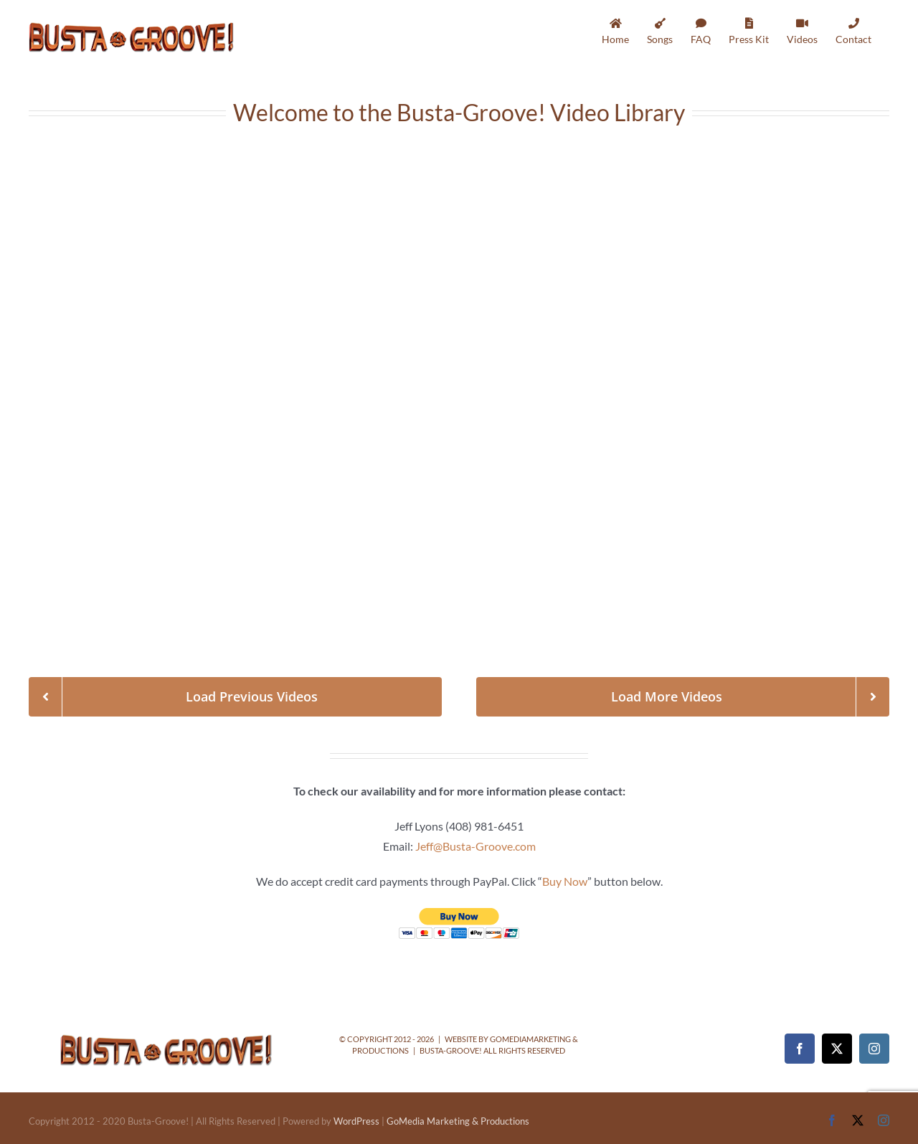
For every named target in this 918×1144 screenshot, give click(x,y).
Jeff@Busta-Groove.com (475, 846)
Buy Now (564, 881)
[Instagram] (874, 1049)
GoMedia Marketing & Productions (458, 1121)
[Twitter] (837, 1049)
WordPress (356, 1121)
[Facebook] (800, 1049)
